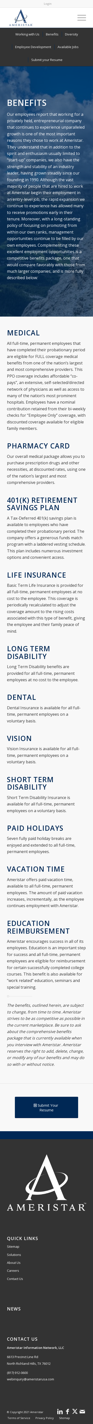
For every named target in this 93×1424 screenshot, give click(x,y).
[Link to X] (75, 1411)
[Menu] (79, 18)
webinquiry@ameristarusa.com (30, 1379)
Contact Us (15, 1278)
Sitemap (13, 1246)
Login (48, 3)
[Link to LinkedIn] (60, 1411)
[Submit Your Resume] (46, 1107)
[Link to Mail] (82, 1411)
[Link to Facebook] (67, 1411)
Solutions (14, 1254)
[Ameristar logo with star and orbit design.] (38, 18)
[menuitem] (47, 3)
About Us (14, 1262)
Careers (13, 1270)
